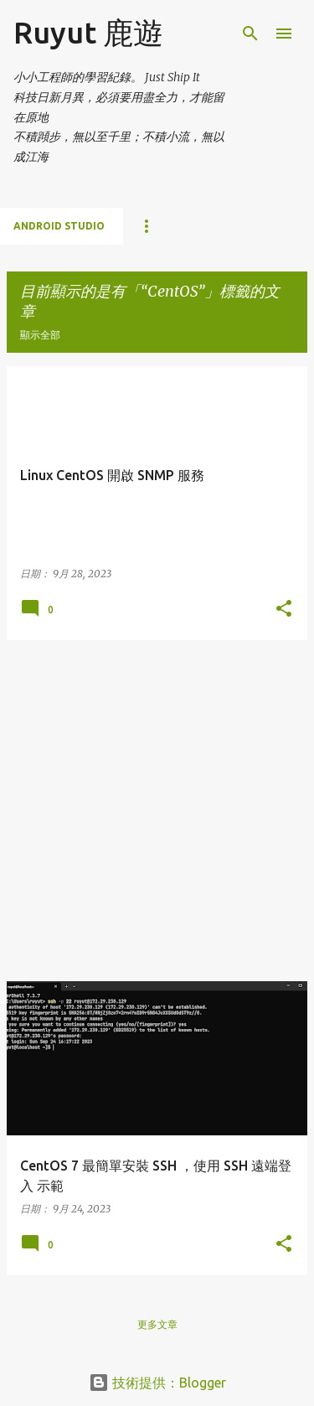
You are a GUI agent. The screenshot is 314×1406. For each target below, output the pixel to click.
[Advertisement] (157, 811)
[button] (284, 609)
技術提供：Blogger (157, 1382)
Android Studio (59, 225)
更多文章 (157, 1324)
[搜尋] (250, 33)
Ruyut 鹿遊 (88, 32)
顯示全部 (40, 334)
